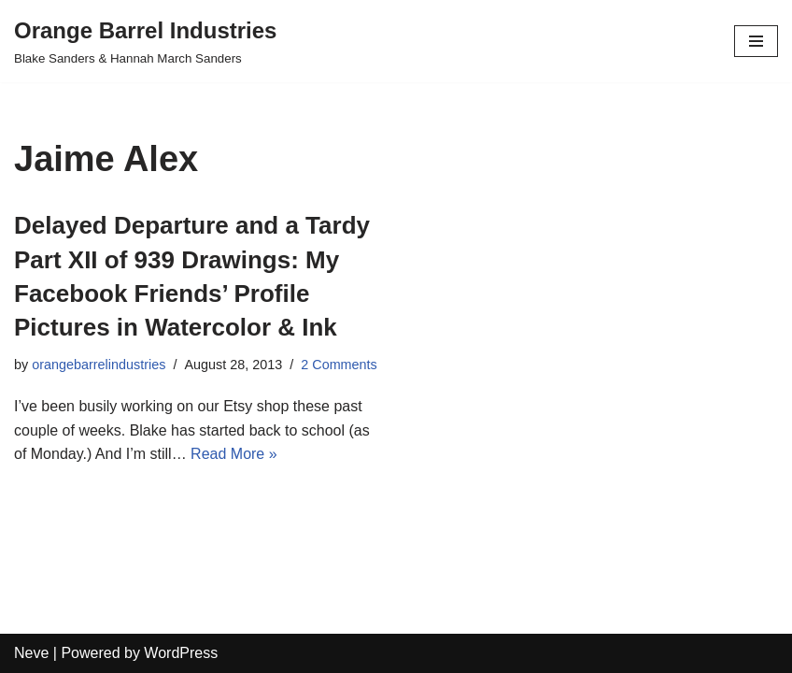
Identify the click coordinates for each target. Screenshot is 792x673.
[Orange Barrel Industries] (145, 41)
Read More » (234, 454)
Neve (31, 653)
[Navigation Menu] (756, 41)
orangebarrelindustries (98, 364)
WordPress (181, 653)
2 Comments (339, 364)
